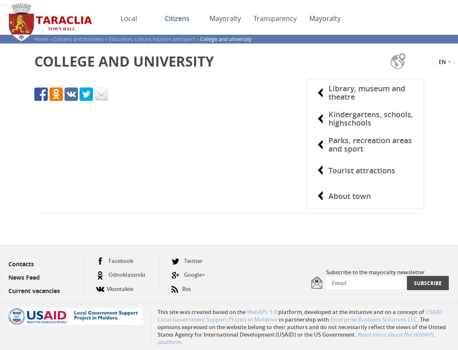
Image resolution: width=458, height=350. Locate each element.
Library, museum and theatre (367, 92)
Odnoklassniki (120, 275)
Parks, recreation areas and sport (370, 144)
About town (350, 196)
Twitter (187, 261)
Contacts (21, 264)
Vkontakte (114, 286)
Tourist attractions (362, 170)
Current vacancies (34, 291)
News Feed (24, 277)
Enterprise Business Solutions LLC (373, 319)
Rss (181, 286)
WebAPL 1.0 (262, 312)
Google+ (188, 275)
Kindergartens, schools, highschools (371, 118)
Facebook (114, 261)
